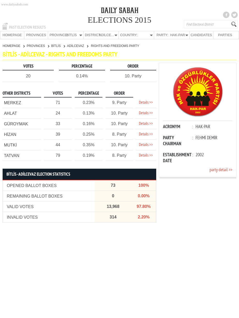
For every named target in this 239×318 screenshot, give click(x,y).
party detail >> (221, 170)
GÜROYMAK (16, 123)
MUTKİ (10, 145)
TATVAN (11, 155)
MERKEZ (12, 102)
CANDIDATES (201, 35)
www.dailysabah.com (14, 4)
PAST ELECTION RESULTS (27, 27)
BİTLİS (58, 45)
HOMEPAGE (12, 35)
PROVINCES (36, 35)
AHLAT (10, 113)
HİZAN (10, 134)
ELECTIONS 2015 (119, 20)
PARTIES (225, 35)
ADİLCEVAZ (77, 45)
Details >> (146, 102)
